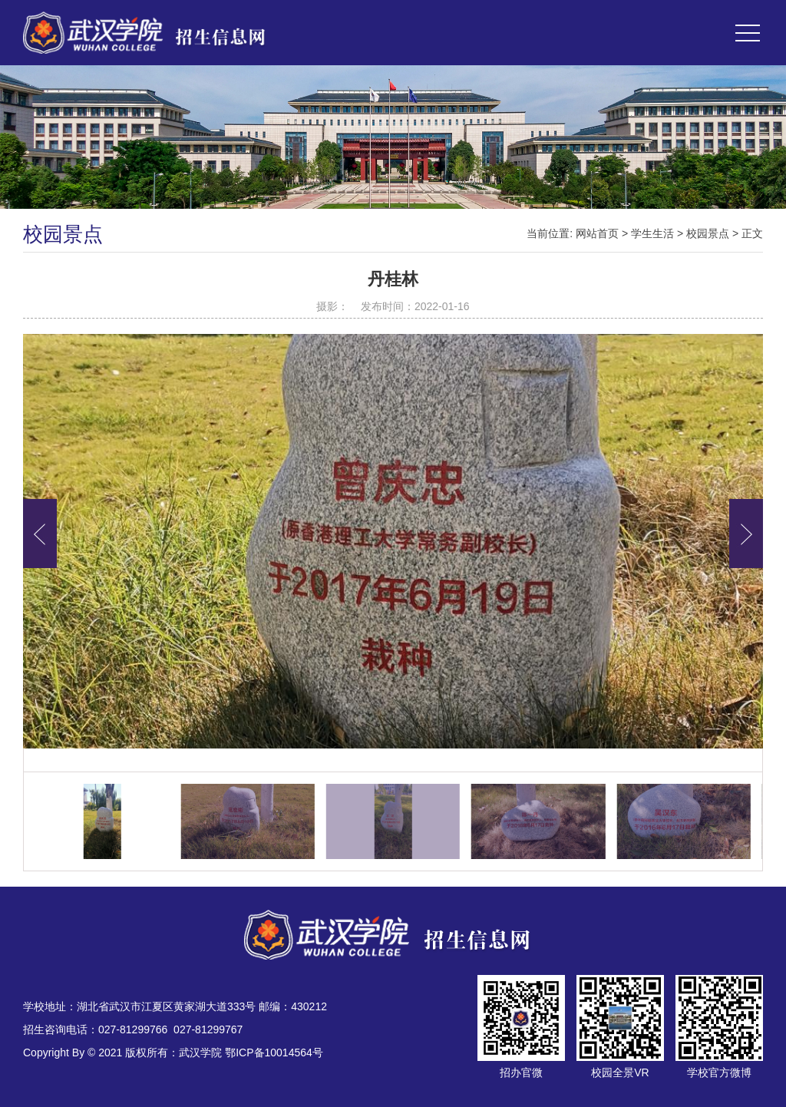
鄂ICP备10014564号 (274, 1052)
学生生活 (652, 233)
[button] (746, 533)
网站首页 (597, 233)
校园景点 (707, 233)
